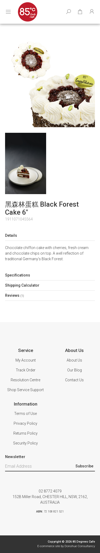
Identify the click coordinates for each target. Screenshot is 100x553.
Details (11, 235)
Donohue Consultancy (80, 546)
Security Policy (25, 443)
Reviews (14, 295)
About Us (74, 360)
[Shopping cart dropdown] (80, 12)
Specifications (17, 275)
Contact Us (74, 380)
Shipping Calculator (22, 285)
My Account (25, 360)
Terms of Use (25, 413)
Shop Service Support (25, 390)
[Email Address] (39, 466)
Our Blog (74, 370)
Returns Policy (25, 433)
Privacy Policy (25, 423)
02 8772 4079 (50, 491)
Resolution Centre (25, 380)
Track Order (25, 370)
